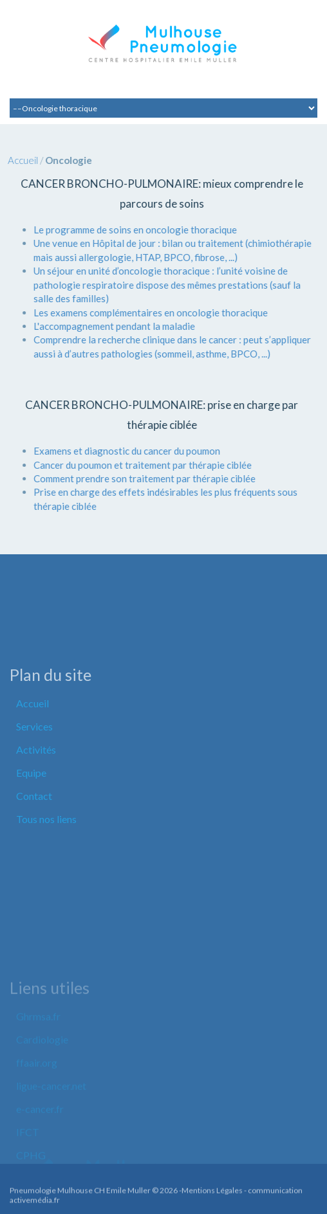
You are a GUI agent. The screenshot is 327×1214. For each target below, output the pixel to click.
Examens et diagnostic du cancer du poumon (119, 451)
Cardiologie (42, 1097)
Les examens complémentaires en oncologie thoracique (143, 312)
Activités (36, 788)
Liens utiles (49, 1045)
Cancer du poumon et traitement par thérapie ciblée (135, 465)
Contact (34, 834)
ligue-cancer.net (51, 1143)
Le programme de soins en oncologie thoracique (127, 229)
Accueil (15, 160)
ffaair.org (36, 1120)
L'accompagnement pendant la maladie (106, 326)
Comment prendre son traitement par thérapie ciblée (137, 478)
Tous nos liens (46, 857)
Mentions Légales (212, 1194)
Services (34, 765)
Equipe (31, 811)
